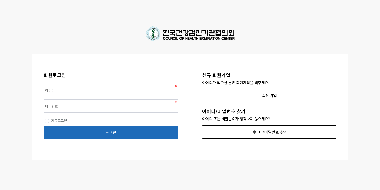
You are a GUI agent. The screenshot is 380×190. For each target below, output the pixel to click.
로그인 (110, 132)
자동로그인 (56, 120)
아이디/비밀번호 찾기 (269, 132)
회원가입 (269, 95)
